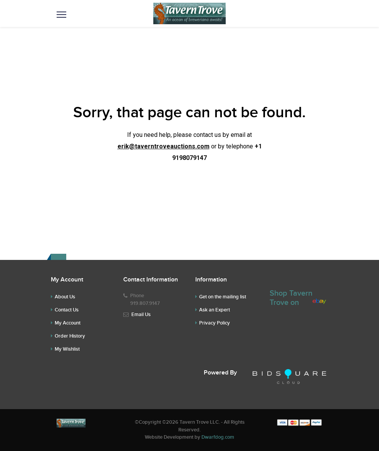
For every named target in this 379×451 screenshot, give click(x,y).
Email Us (141, 314)
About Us (65, 297)
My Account (67, 323)
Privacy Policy (214, 323)
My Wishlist (67, 349)
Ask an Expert (214, 310)
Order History (70, 336)
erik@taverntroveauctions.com (163, 146)
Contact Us (67, 310)
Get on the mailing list (222, 297)
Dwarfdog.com (217, 437)
